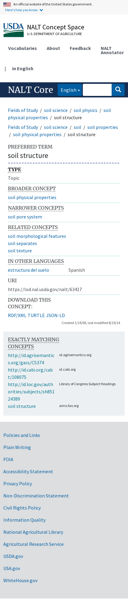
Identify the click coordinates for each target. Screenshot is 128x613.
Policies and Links (21, 435)
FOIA (8, 459)
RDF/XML (17, 315)
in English (22, 68)
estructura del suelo (28, 270)
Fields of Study (23, 110)
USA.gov (11, 568)
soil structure (22, 406)
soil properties (102, 127)
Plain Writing (17, 447)
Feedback (80, 48)
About (53, 48)
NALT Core (30, 89)
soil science (56, 110)
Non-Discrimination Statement (36, 496)
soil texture (20, 250)
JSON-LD (55, 315)
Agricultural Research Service (33, 544)
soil (77, 127)
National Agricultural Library (33, 532)
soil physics (85, 110)
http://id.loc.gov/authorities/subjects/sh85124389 (31, 391)
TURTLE (36, 315)
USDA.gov (13, 556)
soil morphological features (37, 236)
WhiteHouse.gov (20, 580)
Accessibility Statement (28, 471)
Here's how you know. (22, 10)
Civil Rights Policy (22, 508)
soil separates (22, 243)
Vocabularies (22, 48)
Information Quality (24, 520)
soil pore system (25, 217)
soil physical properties (37, 134)
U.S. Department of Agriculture (54, 33)
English (67, 89)
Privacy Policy (17, 483)
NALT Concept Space (55, 27)
